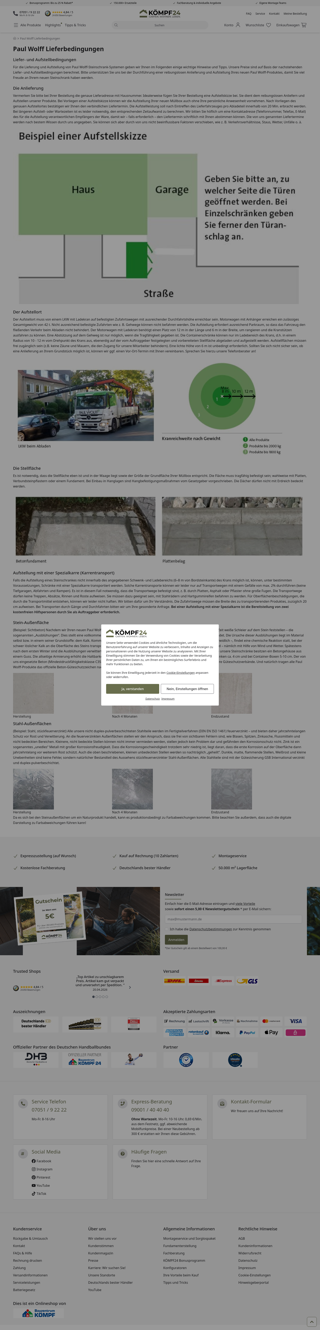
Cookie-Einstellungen (181, 673)
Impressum (167, 698)
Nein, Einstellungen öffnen (187, 689)
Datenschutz (153, 698)
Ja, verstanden (133, 689)
